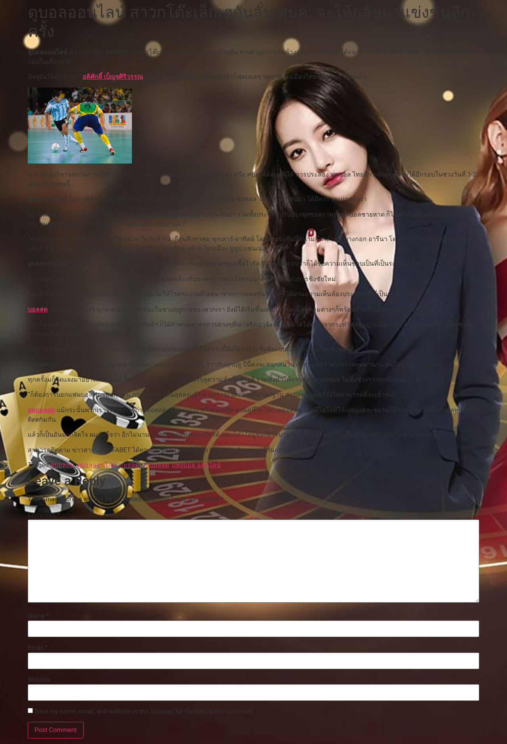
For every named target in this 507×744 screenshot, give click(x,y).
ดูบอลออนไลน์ (96, 465)
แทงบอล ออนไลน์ (196, 465)
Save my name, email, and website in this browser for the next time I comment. (144, 711)
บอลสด (38, 309)
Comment (44, 515)
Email (38, 648)
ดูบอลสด (62, 465)
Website (39, 680)
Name (38, 616)
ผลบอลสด (41, 410)
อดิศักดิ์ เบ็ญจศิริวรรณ (112, 76)
